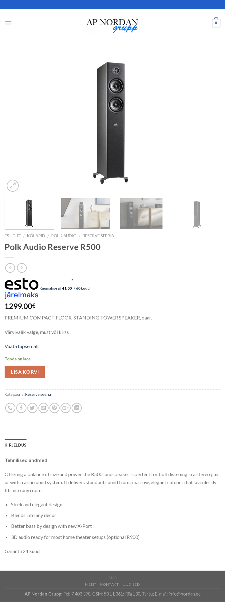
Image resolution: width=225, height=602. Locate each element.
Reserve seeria (98, 235)
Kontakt (109, 584)
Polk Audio (64, 235)
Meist (91, 584)
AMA (113, 577)
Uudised (131, 584)
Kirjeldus (15, 445)
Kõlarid (36, 235)
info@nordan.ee (185, 593)
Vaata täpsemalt (22, 346)
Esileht (13, 235)
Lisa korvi (25, 372)
